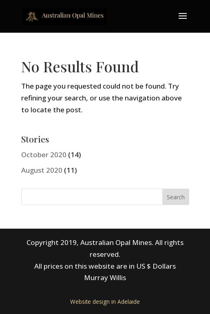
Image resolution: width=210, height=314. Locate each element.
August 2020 (41, 170)
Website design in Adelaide (105, 301)
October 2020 (43, 154)
